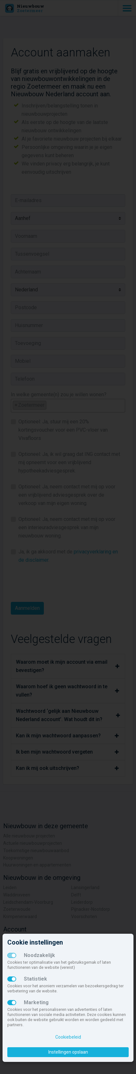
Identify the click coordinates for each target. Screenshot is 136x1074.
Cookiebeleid (68, 1037)
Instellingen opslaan (68, 1052)
